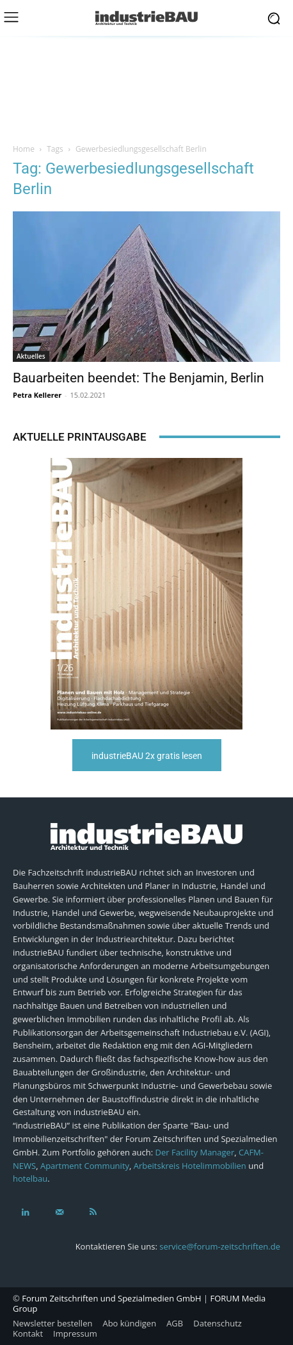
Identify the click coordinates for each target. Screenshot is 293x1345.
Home (24, 148)
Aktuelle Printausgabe (79, 436)
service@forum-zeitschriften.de (219, 1246)
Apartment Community (84, 1165)
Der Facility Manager (195, 1152)
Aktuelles (31, 356)
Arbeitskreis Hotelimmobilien (190, 1165)
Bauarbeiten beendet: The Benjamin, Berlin (138, 378)
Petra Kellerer (37, 395)
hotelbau (30, 1178)
